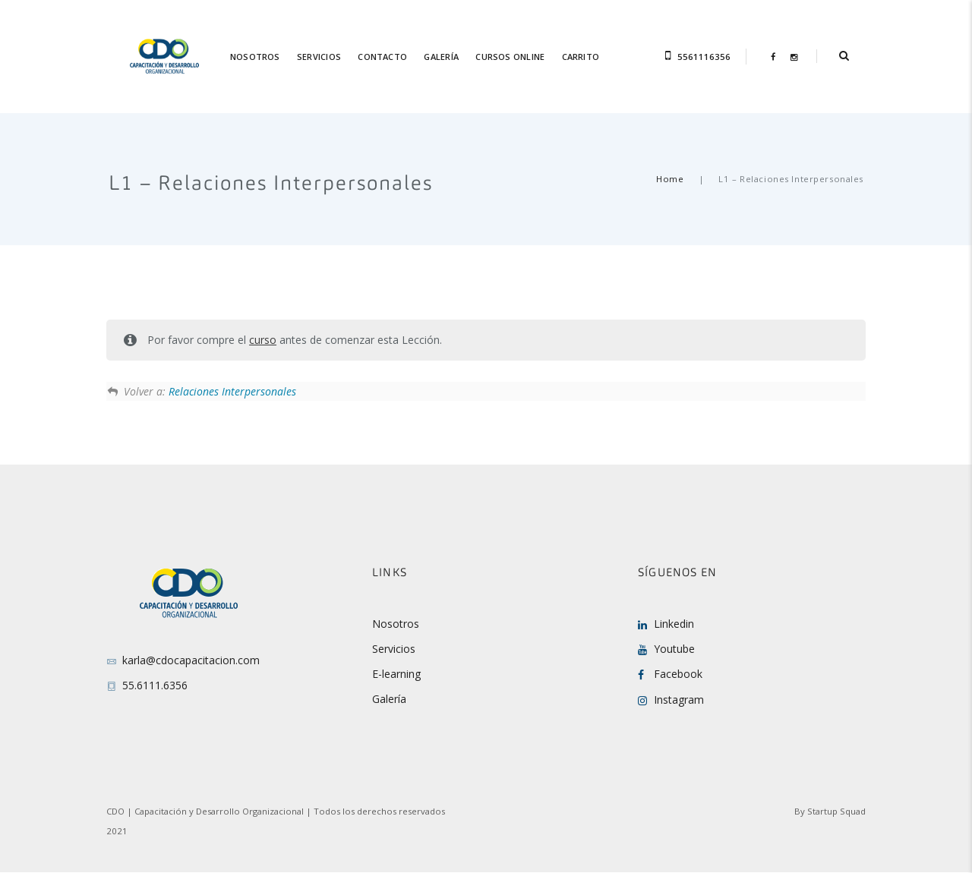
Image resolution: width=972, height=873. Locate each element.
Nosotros (395, 623)
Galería (389, 699)
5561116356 (704, 56)
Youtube (674, 648)
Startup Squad (836, 811)
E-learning (396, 674)
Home (669, 178)
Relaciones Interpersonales (232, 391)
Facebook (678, 674)
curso (262, 339)
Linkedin (674, 623)
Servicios (393, 648)
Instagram (679, 699)
